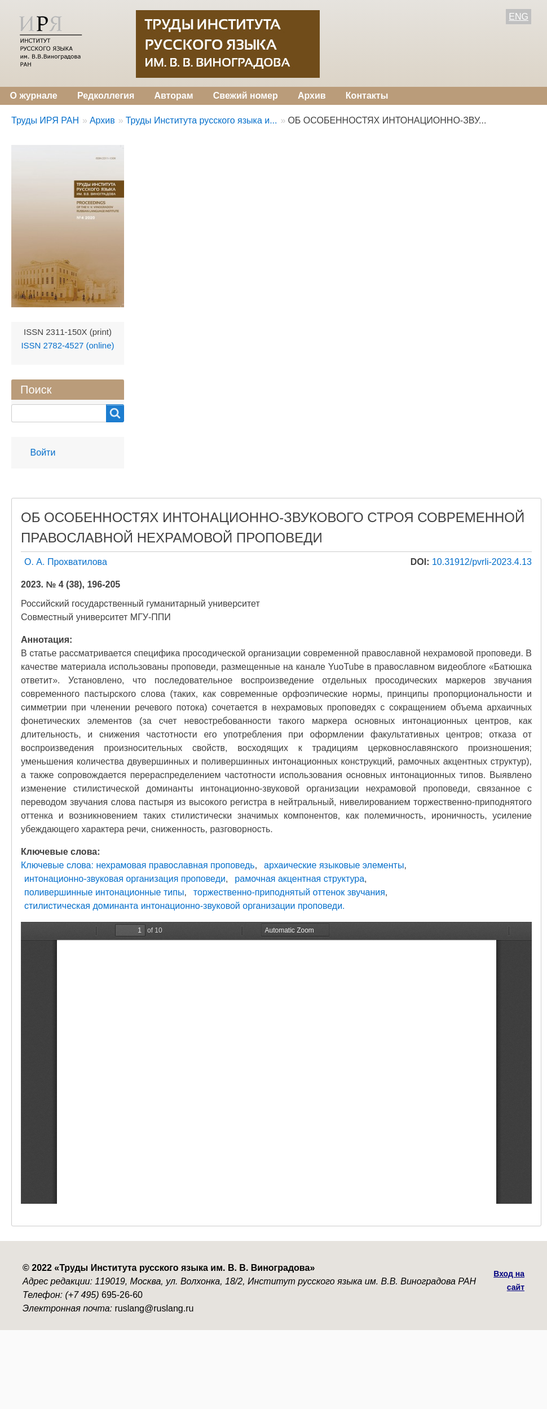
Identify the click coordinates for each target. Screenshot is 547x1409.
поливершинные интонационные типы (104, 892)
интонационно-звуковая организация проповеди (125, 879)
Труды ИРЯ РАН (45, 120)
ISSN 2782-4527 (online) (67, 345)
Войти (43, 452)
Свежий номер (245, 95)
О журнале (34, 95)
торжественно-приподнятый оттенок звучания (289, 892)
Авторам (173, 95)
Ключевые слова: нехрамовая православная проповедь (138, 865)
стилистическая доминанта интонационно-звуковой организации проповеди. (184, 906)
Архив (312, 95)
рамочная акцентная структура (299, 879)
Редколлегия (105, 95)
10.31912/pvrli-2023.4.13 (482, 562)
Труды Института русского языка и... (201, 120)
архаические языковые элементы (334, 865)
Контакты (367, 95)
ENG (518, 16)
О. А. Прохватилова (65, 562)
